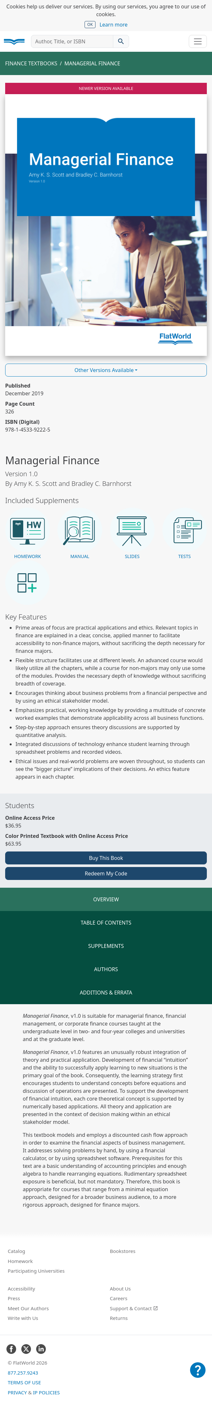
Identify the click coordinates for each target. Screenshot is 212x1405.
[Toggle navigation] (198, 41)
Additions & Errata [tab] (106, 992)
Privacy (17, 1392)
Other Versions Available (104, 370)
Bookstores (123, 1251)
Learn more (113, 24)
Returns (119, 1318)
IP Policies (46, 1392)
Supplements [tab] (106, 945)
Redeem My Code (106, 873)
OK (90, 24)
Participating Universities (36, 1271)
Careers (118, 1298)
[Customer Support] (198, 1374)
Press (14, 1298)
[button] (27, 534)
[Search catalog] (121, 41)
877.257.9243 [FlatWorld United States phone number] (23, 1372)
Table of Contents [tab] (106, 922)
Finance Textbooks (31, 63)
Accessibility (21, 1288)
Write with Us (23, 1318)
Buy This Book (106, 858)
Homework (20, 1261)
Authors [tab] (106, 969)
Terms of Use (24, 1382)
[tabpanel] (106, 1110)
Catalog (16, 1251)
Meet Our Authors (28, 1308)
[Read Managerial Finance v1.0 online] (106, 219)
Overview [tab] (106, 899)
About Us (120, 1288)
